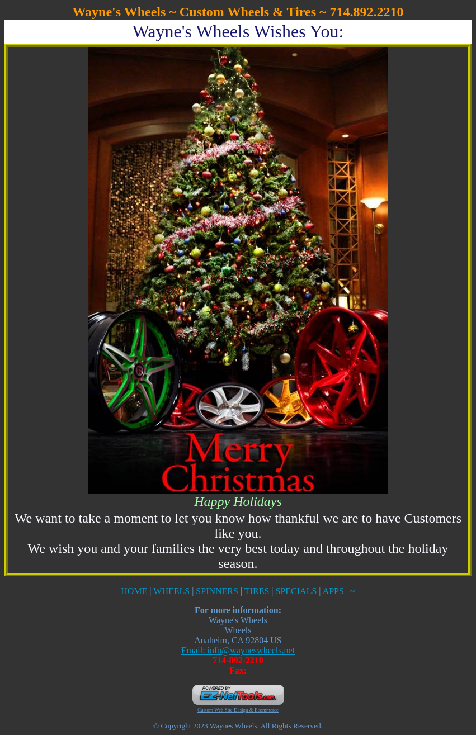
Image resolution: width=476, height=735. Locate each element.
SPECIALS (296, 591)
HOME (134, 591)
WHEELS (171, 591)
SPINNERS (217, 591)
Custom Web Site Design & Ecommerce (238, 710)
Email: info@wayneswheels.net (238, 650)
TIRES (256, 591)
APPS (333, 591)
